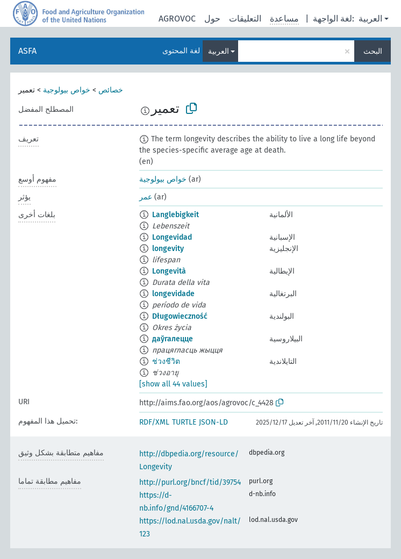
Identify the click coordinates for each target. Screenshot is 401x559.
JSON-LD (213, 422)
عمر (145, 197)
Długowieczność (179, 316)
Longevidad (172, 237)
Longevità (169, 271)
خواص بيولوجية (66, 90)
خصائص (110, 90)
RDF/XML (154, 422)
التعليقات (245, 18)
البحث (372, 51)
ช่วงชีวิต (166, 361)
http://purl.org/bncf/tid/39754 (190, 482)
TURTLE (184, 422)
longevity (168, 248)
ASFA (27, 51)
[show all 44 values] (173, 384)
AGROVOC (177, 18)
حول (212, 18)
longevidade (173, 293)
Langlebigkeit (175, 214)
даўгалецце (172, 338)
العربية (370, 18)
